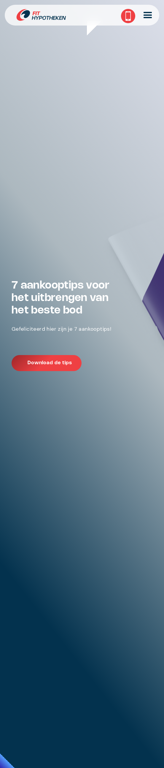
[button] (148, 15)
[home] (82, 15)
